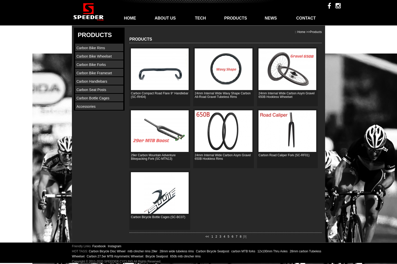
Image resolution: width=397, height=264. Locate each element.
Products (316, 32)
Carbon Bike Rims (90, 48)
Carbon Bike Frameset (94, 73)
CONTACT (306, 18)
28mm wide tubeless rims (177, 251)
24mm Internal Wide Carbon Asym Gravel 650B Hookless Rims (223, 157)
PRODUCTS (235, 18)
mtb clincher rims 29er (143, 251)
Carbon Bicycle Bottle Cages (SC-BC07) (158, 217)
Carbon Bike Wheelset (94, 56)
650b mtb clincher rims (185, 256)
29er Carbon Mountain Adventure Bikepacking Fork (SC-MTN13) (153, 157)
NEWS (271, 18)
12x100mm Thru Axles (273, 251)
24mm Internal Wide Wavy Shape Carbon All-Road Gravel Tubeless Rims (223, 95)
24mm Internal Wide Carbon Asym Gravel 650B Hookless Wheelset (286, 95)
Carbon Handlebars (91, 81)
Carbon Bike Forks (91, 65)
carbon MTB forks (243, 251)
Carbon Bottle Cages (92, 98)
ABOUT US (165, 18)
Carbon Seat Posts (91, 90)
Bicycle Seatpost (157, 256)
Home (301, 32)
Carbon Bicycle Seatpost (213, 251)
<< (207, 236)
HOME (130, 18)
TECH (200, 18)
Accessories (85, 106)
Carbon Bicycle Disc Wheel (107, 251)
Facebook (99, 246)
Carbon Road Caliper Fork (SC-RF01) (284, 155)
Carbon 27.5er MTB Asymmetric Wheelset (115, 256)
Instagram (114, 246)
